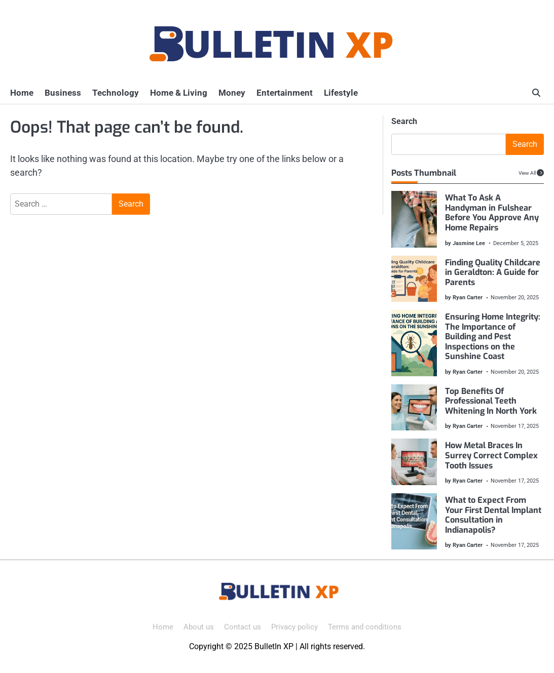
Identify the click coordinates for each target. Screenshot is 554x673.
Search (404, 121)
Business (63, 93)
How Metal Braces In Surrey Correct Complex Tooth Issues (492, 455)
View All (527, 173)
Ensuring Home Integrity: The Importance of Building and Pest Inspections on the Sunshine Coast (493, 336)
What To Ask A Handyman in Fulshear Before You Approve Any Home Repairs (492, 212)
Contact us (242, 626)
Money (231, 93)
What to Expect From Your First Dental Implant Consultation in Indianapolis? (494, 515)
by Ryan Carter (464, 297)
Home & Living (178, 93)
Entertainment (284, 93)
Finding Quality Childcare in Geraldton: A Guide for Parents (493, 272)
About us (198, 626)
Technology (115, 93)
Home (21, 93)
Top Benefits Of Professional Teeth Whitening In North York (491, 401)
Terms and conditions (364, 626)
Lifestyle (341, 93)
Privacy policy (294, 626)
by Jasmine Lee (466, 243)
